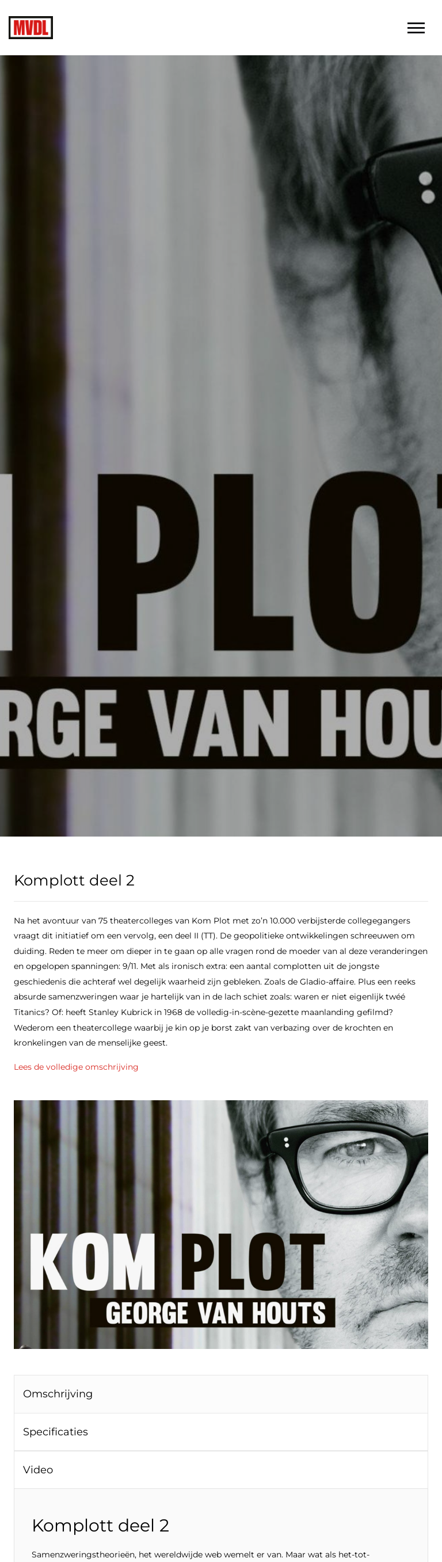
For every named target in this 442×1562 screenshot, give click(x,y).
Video (38, 1470)
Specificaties (55, 1432)
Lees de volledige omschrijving (76, 1067)
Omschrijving (58, 1394)
